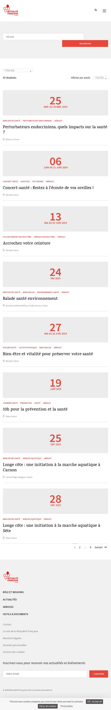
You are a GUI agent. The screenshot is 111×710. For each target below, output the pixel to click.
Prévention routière (44, 231)
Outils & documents (15, 612)
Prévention (26, 398)
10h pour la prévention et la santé (36, 406)
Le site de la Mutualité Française (20, 629)
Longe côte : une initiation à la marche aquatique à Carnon (53, 464)
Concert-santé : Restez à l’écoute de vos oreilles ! (50, 183)
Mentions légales (12, 636)
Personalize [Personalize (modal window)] (67, 706)
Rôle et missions (13, 590)
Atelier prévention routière (17, 231)
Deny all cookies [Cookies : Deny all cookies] (47, 706)
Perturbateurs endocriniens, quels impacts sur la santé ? (51, 124)
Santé (37, 398)
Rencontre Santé (11, 114)
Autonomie (37, 175)
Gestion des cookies (14, 650)
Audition (25, 175)
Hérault (58, 114)
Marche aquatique (32, 454)
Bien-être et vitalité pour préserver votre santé (49, 350)
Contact (7, 622)
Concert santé (10, 175)
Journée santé (10, 398)
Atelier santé (9, 343)
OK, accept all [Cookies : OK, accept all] (94, 701)
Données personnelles (14, 643)
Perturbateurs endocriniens (37, 114)
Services (8, 604)
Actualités (10, 597)
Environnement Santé (48, 287)
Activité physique (28, 343)
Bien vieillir (28, 287)
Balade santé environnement (31, 294)
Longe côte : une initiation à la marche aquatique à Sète (53, 526)
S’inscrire (98, 671)
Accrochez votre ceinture (27, 238)
